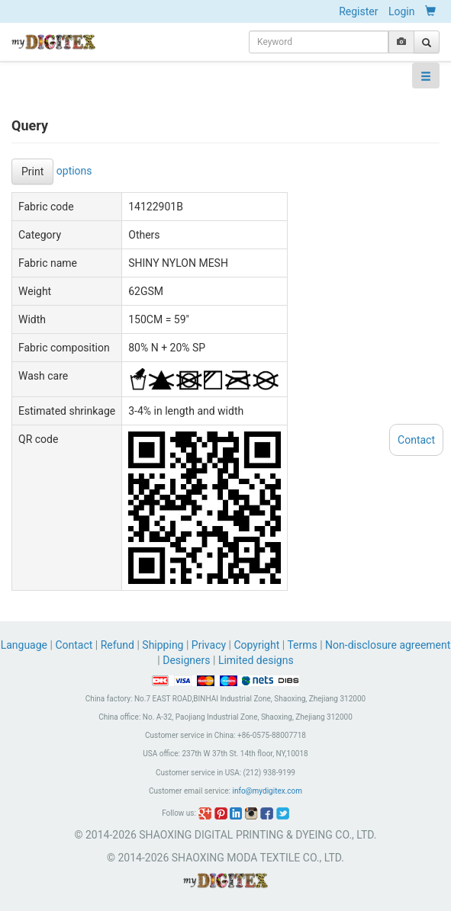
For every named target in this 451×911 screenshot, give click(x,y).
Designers (186, 660)
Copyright (256, 645)
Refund (117, 645)
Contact (73, 645)
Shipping (162, 645)
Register (358, 11)
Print (32, 171)
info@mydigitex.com (267, 791)
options (74, 170)
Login (401, 11)
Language (25, 645)
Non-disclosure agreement (387, 645)
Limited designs (256, 660)
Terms (302, 645)
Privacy (209, 645)
